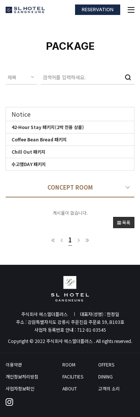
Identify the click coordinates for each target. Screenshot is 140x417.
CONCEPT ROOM (70, 187)
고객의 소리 (109, 388)
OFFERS (106, 364)
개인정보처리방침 (22, 376)
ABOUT (69, 388)
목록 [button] (123, 222)
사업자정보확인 (20, 388)
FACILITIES (72, 376)
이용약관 (14, 364)
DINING (105, 376)
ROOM (68, 364)
